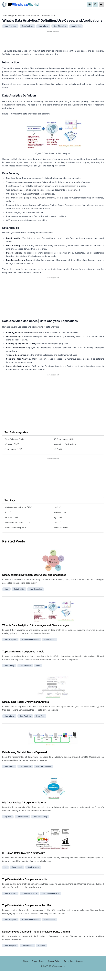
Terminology (8, 15)
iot (5, 867)
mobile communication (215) (17, 522)
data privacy (49, 639)
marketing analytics (50, 893)
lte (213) (57, 522)
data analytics (10, 26)
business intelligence (30, 639)
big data (8, 817)
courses (41, 946)
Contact (79, 961)
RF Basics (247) (12, 444)
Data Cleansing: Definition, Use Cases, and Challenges (34, 574)
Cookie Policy (54, 961)
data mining (43, 26)
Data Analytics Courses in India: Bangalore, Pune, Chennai (36, 931)
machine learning (43, 766)
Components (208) (13, 449)
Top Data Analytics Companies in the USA (26, 905)
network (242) (11, 517)
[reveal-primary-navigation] (101, 4)
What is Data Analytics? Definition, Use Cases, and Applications (38, 15)
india (38, 666)
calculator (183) (61, 527)
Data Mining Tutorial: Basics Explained (24, 752)
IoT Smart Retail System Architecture (23, 852)
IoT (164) (58, 449)
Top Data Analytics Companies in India (24, 879)
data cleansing (60, 26)
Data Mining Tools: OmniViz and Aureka (25, 701)
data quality (19, 589)
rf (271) (8, 512)
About (25, 961)
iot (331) (57, 507)
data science (49, 919)
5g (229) (58, 517)
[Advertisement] (53, 40)
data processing (40, 817)
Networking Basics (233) (65, 444)
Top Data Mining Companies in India (23, 651)
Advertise (68, 961)
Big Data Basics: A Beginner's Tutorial (24, 802)
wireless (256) (60, 512)
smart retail (17, 867)
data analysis (27, 26)
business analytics (29, 893)
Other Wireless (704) (14, 439)
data (6, 589)
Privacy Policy (38, 961)
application (75, 26)
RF (20, 4)
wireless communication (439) (18, 507)
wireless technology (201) (16, 527)
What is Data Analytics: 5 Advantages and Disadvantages (35, 625)
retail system (33, 867)
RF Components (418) (64, 439)
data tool (40, 716)
